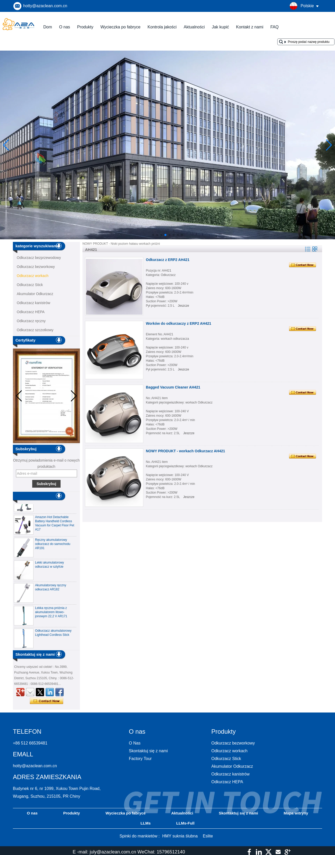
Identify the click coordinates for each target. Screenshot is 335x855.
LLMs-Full (185, 823)
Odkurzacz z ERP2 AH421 (167, 260)
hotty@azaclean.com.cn (45, 6)
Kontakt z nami (249, 27)
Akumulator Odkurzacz (35, 294)
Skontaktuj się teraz (46, 701)
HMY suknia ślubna (180, 836)
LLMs (145, 823)
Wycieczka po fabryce (120, 27)
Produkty (85, 27)
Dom (47, 27)
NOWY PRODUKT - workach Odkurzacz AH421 (185, 451)
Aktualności (194, 27)
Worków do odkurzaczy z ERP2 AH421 (178, 323)
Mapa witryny (296, 813)
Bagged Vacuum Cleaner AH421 (173, 387)
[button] (153, 235)
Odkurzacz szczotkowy (35, 330)
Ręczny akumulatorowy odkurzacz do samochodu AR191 (52, 545)
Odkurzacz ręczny (31, 321)
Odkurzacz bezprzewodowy (39, 258)
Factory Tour (140, 758)
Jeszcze (183, 305)
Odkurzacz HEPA (31, 312)
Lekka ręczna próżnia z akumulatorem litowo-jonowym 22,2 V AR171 (51, 614)
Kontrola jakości (162, 27)
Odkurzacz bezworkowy (36, 267)
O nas (64, 27)
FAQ (274, 27)
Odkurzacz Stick (30, 285)
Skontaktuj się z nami (148, 751)
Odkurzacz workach (32, 276)
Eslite (208, 836)
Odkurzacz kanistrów (33, 303)
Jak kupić (220, 27)
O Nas (134, 743)
